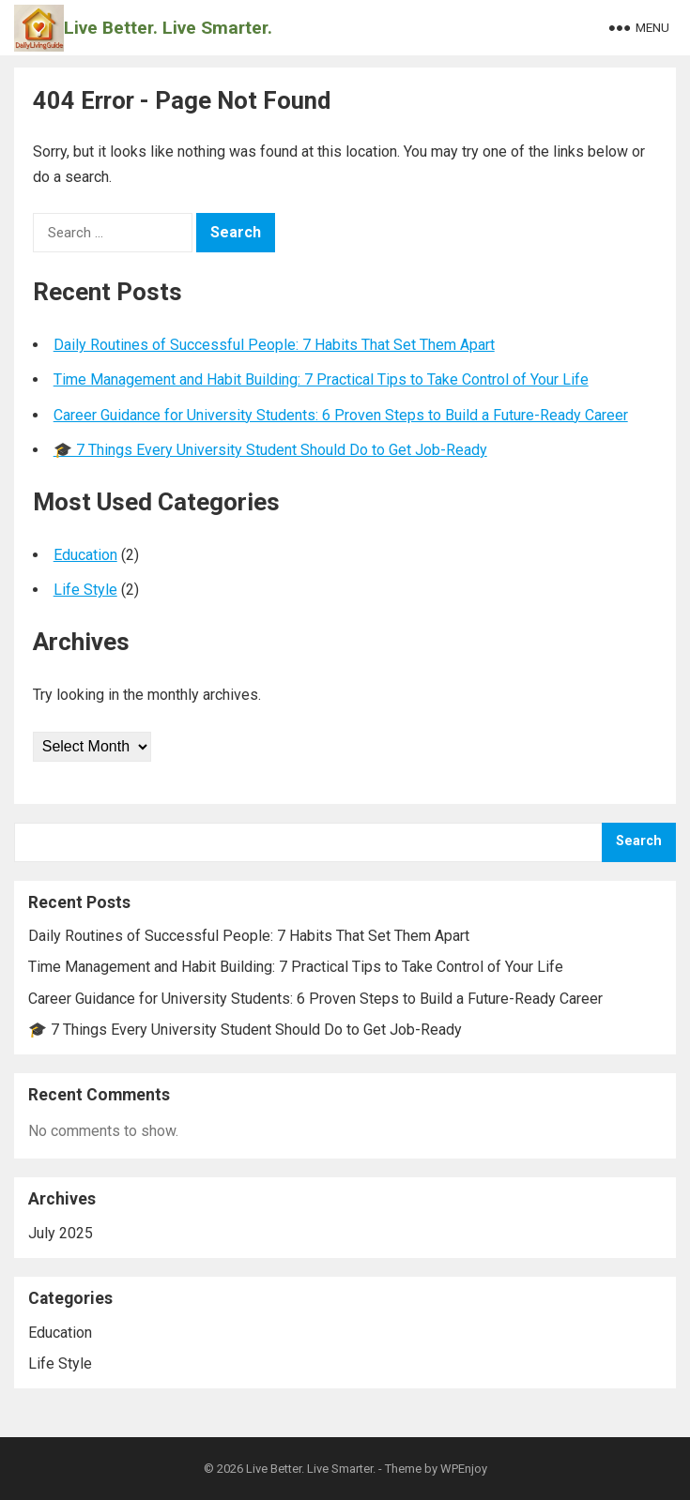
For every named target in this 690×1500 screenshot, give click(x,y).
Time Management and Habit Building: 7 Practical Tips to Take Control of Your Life (321, 379)
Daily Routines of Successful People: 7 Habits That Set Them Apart (274, 345)
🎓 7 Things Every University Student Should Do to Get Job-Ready (270, 450)
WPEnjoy (463, 1469)
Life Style (85, 589)
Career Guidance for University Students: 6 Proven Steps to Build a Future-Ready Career (341, 415)
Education (85, 555)
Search (639, 841)
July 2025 (60, 1233)
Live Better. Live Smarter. (168, 27)
